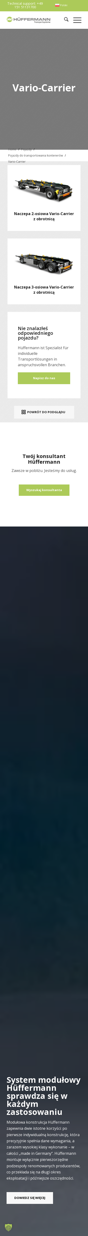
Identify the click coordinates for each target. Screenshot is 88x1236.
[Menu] (75, 20)
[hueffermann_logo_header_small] (29, 20)
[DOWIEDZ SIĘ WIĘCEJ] (30, 1198)
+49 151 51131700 (28, 5)
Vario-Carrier (17, 162)
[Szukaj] (64, 20)
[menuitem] (61, 5)
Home (12, 149)
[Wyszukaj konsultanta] (44, 490)
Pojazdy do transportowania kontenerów (35, 155)
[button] (8, 1227)
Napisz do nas (44, 378)
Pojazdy (26, 149)
